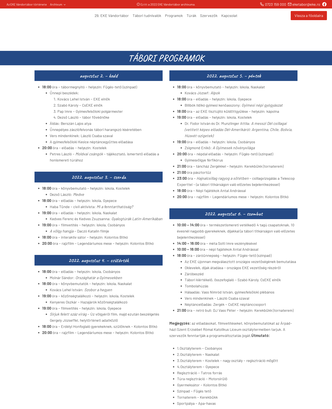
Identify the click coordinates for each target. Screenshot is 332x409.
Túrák (191, 15)
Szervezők (208, 15)
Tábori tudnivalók (147, 15)
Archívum (56, 4)
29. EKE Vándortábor (112, 15)
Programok (174, 15)
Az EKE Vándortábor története (27, 4)
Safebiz (197, 402)
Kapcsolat (229, 15)
